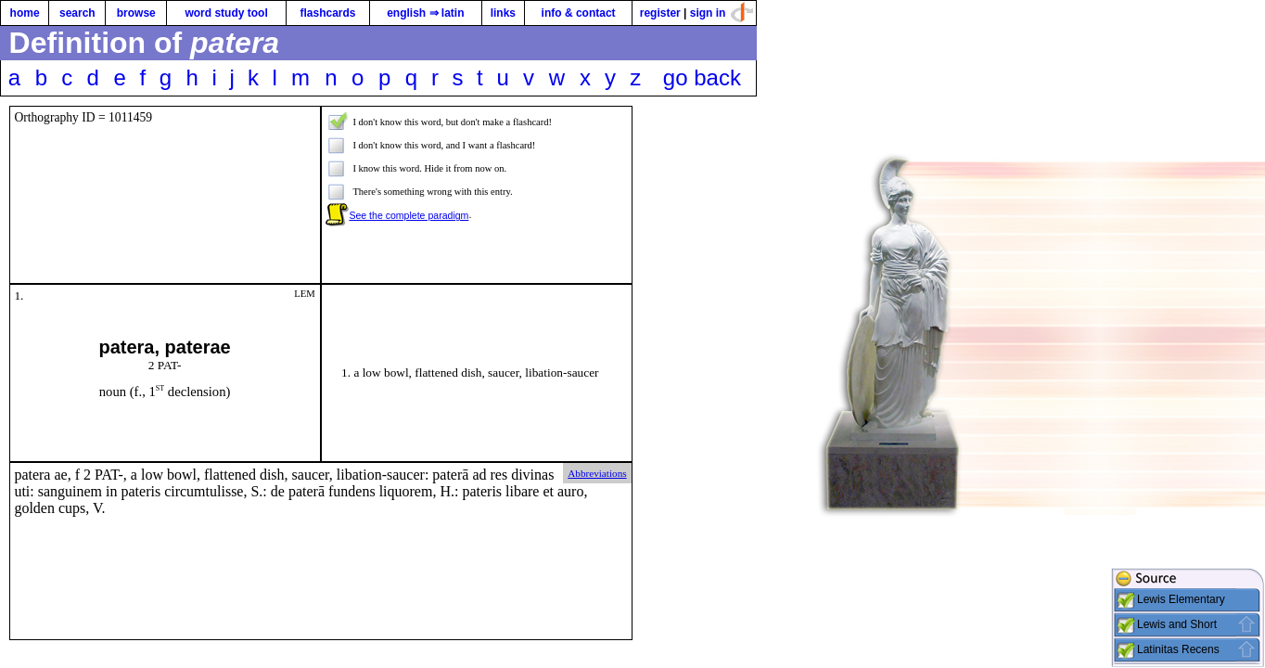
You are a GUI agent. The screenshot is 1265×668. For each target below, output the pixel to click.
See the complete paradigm (408, 215)
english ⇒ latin (425, 12)
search (77, 12)
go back (702, 77)
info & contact (579, 12)
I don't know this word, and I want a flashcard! (443, 145)
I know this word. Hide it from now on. (429, 168)
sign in (708, 12)
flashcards (327, 12)
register (660, 12)
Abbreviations (597, 473)
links (503, 12)
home (25, 12)
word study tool (226, 12)
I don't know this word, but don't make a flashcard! (452, 122)
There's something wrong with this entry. (432, 191)
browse (136, 12)
